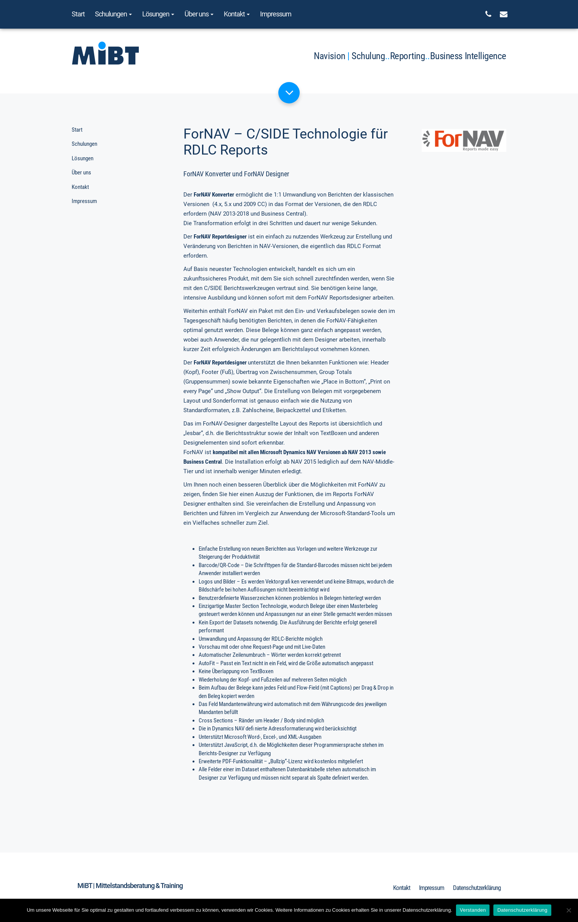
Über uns (199, 14)
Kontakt (237, 14)
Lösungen (158, 14)
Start (78, 14)
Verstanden (473, 910)
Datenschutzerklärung (477, 887)
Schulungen (113, 14)
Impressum (275, 14)
